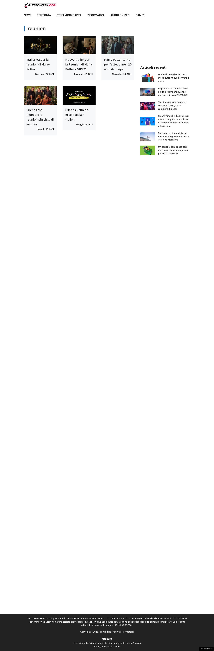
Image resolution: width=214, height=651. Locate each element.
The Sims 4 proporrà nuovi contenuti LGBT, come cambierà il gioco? (172, 105)
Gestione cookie (206, 648)
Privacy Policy (100, 646)
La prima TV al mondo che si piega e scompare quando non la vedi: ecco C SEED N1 (173, 91)
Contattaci (128, 631)
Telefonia (44, 15)
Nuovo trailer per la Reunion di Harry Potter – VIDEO (78, 64)
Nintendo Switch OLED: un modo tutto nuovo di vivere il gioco (173, 77)
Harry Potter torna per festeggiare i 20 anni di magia (118, 64)
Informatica (96, 15)
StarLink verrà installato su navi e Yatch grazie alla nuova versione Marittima (173, 136)
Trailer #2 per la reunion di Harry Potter (38, 64)
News (27, 15)
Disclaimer (115, 646)
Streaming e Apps (69, 15)
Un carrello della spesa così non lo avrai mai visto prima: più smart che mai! (173, 150)
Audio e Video (120, 15)
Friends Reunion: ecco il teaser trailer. (77, 114)
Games (140, 15)
